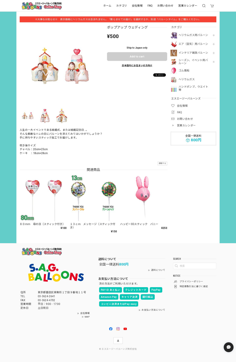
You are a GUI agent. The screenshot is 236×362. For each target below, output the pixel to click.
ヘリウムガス (187, 79)
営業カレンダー (187, 5)
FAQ (150, 5)
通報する (162, 163)
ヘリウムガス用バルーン (193, 35)
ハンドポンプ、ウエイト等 (193, 88)
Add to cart (137, 56)
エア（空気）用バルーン (193, 44)
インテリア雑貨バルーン (193, 52)
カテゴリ (121, 5)
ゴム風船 (184, 70)
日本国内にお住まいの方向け (137, 65)
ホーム (107, 5)
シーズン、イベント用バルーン (193, 62)
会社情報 (137, 5)
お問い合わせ (165, 5)
